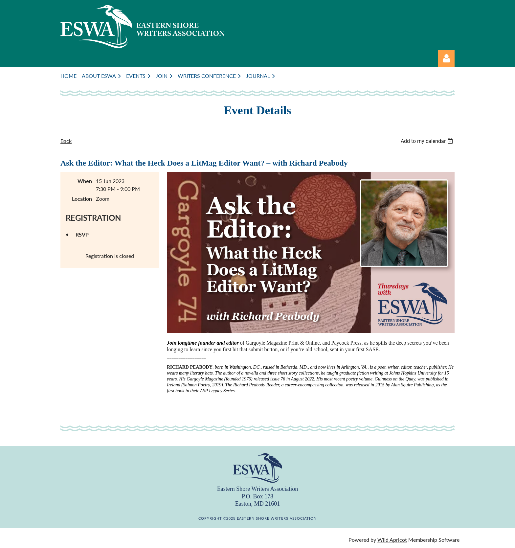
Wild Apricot (392, 540)
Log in (446, 58)
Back (66, 141)
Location (82, 198)
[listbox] (428, 141)
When (85, 181)
